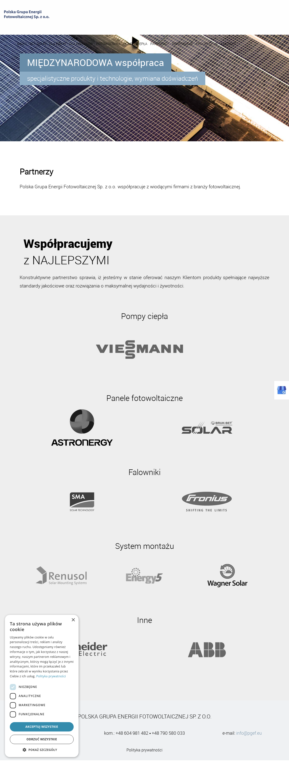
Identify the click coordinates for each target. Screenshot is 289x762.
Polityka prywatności (144, 752)
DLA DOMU (79, 25)
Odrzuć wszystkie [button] (42, 739)
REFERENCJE (223, 25)
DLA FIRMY (99, 25)
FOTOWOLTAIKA (150, 25)
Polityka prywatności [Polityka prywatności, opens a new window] (51, 676)
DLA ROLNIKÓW (122, 25)
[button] (42, 749)
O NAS (63, 25)
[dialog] (42, 686)
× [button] (73, 620)
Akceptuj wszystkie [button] (41, 727)
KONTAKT (269, 25)
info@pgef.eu (249, 735)
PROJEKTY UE (248, 25)
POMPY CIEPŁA (177, 25)
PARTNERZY (201, 25)
